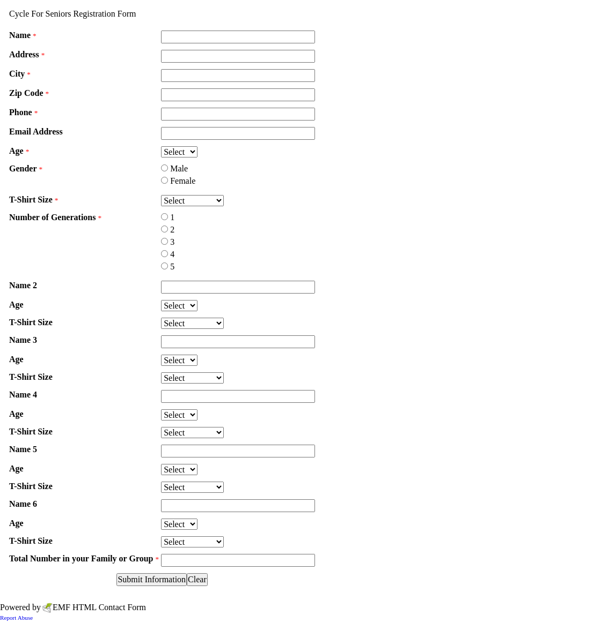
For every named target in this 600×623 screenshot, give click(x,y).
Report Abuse (16, 617)
